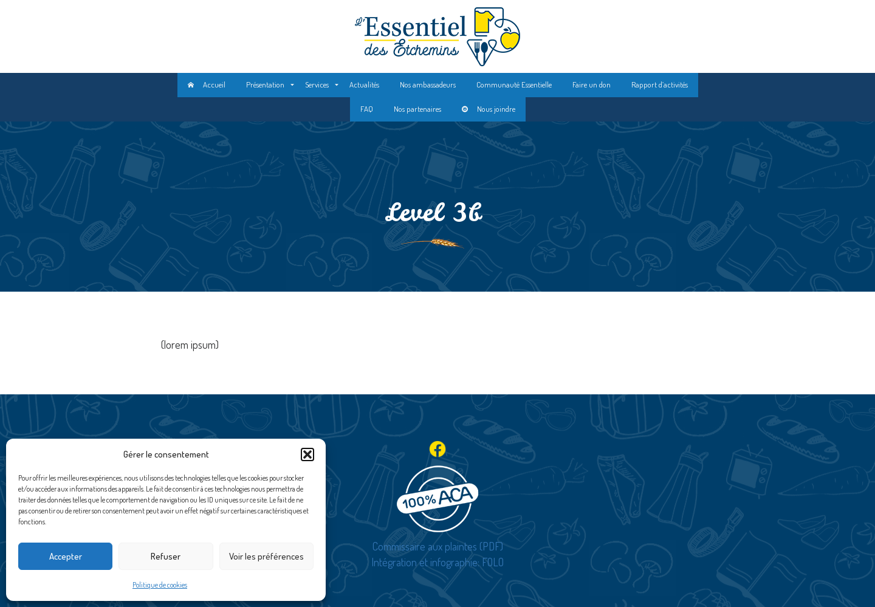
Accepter (65, 556)
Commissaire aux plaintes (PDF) (437, 546)
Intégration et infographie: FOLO (437, 562)
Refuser (165, 556)
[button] (307, 454)
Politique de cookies (159, 584)
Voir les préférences (266, 556)
